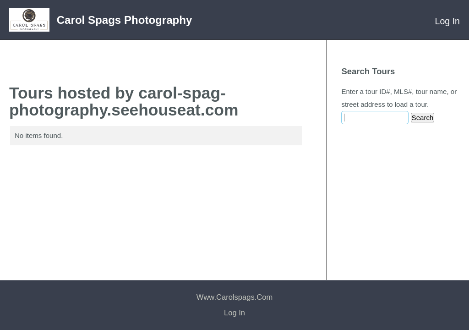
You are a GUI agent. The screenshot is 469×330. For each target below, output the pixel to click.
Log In (447, 21)
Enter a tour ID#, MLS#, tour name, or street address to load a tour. (399, 98)
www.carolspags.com (234, 297)
